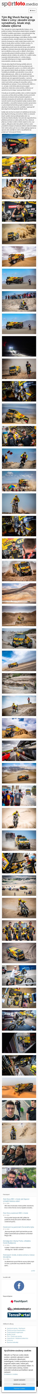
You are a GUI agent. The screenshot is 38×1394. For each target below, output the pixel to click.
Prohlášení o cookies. (11, 1374)
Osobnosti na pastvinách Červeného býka (18, 1227)
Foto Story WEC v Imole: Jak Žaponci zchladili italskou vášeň (16, 1200)
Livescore (10, 1340)
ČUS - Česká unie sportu (14, 1336)
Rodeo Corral (11, 1334)
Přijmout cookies (19, 1388)
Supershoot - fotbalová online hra (17, 1338)
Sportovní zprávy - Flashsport (16, 1328)
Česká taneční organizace (15, 1332)
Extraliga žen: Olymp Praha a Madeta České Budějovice (17, 1242)
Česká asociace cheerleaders (16, 1330)
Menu (32, 10)
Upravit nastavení (19, 1380)
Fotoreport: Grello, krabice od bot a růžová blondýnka (18, 1256)
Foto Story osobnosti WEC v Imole (15, 1213)
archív (33, 1271)
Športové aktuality (12, 1342)
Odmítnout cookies (19, 1384)
